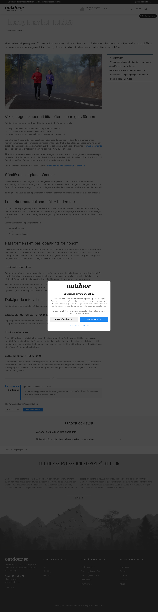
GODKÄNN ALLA (94, 319)
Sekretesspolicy (73, 325)
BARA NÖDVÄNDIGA (63, 319)
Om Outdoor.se (85, 325)
